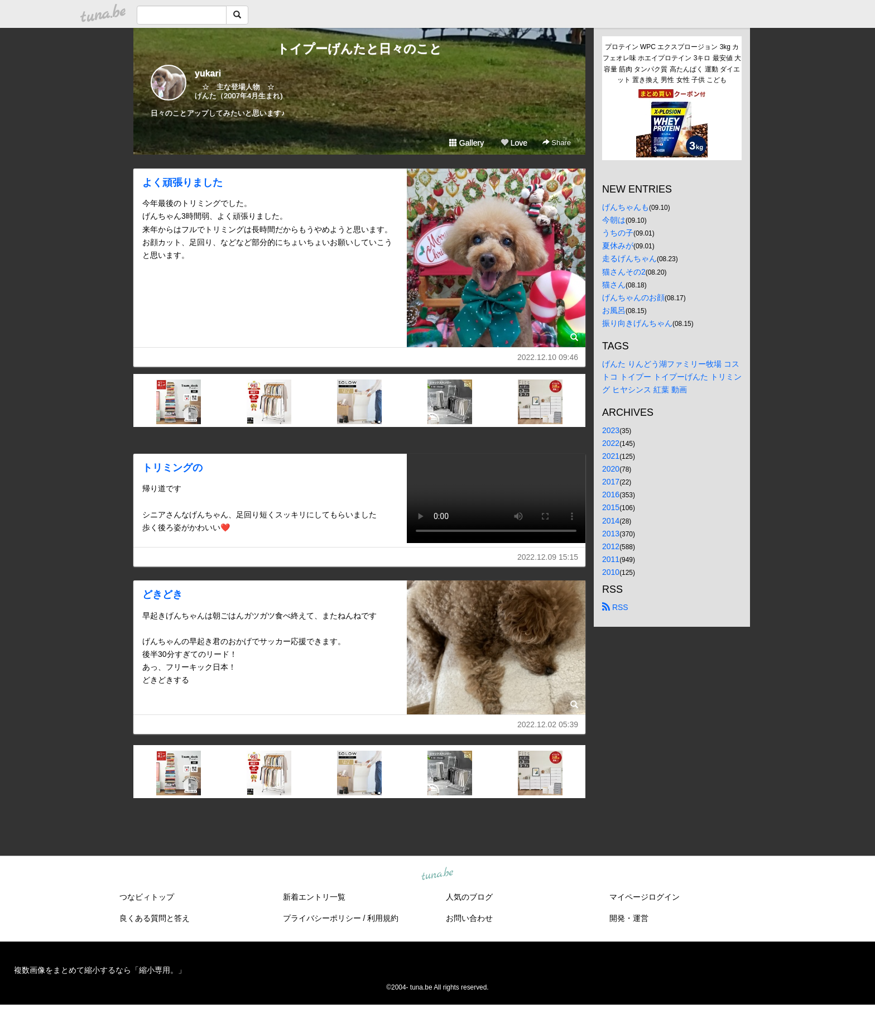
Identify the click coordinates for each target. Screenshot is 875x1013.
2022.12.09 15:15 (547, 557)
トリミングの (172, 467)
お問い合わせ (469, 918)
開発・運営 (628, 918)
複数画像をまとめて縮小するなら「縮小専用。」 (100, 970)
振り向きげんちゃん (637, 323)
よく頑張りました (182, 182)
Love (514, 142)
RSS (615, 607)
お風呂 (614, 310)
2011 (610, 559)
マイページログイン (644, 896)
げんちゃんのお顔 (633, 297)
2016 (610, 494)
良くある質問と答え (154, 918)
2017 (610, 481)
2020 (610, 468)
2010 (610, 572)
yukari (208, 73)
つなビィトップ (146, 896)
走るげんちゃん (629, 258)
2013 (610, 533)
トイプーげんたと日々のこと (359, 49)
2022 (610, 443)
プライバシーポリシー (322, 918)
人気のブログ (469, 896)
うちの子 (617, 232)
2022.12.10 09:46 (547, 357)
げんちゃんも (625, 207)
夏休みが (617, 245)
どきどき (162, 594)
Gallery (466, 142)
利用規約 (382, 918)
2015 (610, 507)
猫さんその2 (624, 271)
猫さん (614, 284)
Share (556, 142)
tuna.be (437, 874)
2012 (610, 546)
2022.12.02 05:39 (547, 724)
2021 (610, 456)
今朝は (614, 219)
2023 (610, 430)
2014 (610, 520)
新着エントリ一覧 (314, 896)
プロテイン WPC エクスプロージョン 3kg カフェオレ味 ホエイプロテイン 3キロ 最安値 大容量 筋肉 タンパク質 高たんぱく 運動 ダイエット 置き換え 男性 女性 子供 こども (672, 63)
